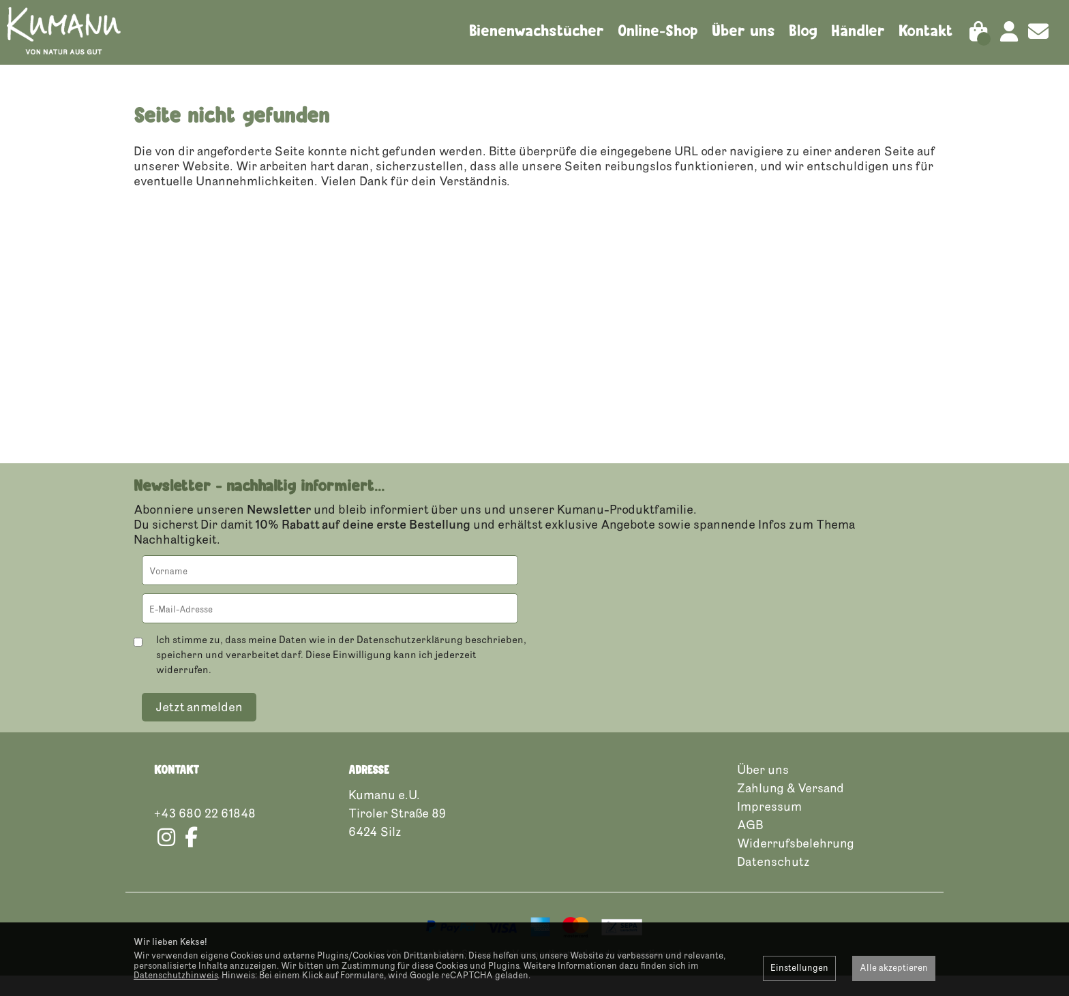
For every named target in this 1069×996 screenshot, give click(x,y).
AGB (750, 845)
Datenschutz (773, 882)
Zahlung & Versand (790, 808)
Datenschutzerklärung (410, 660)
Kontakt (926, 31)
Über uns (743, 31)
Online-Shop (658, 31)
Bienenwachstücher (536, 31)
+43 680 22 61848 (205, 833)
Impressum (769, 827)
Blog (803, 31)
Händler (858, 31)
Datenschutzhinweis (175, 975)
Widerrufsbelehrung (795, 863)
